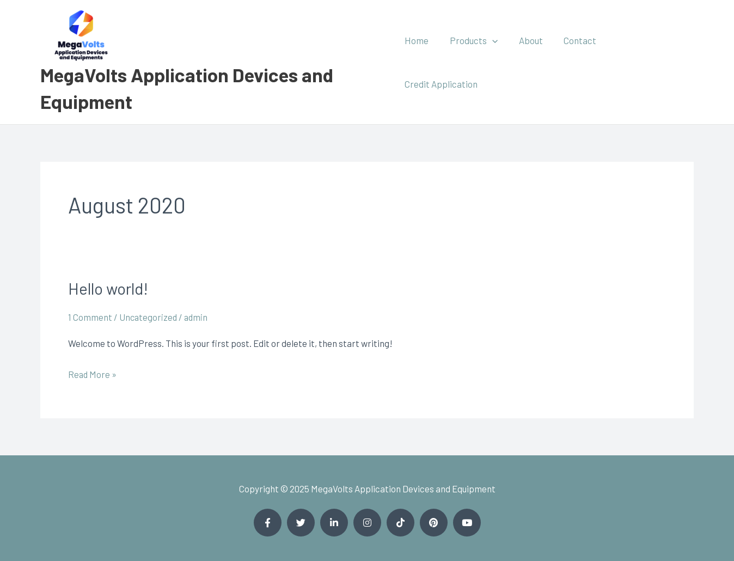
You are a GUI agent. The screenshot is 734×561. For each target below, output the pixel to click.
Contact (576, 62)
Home (421, 62)
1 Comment (90, 317)
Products (475, 62)
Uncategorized (149, 317)
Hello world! (109, 288)
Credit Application (647, 62)
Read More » (93, 373)
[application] (493, 62)
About (530, 62)
